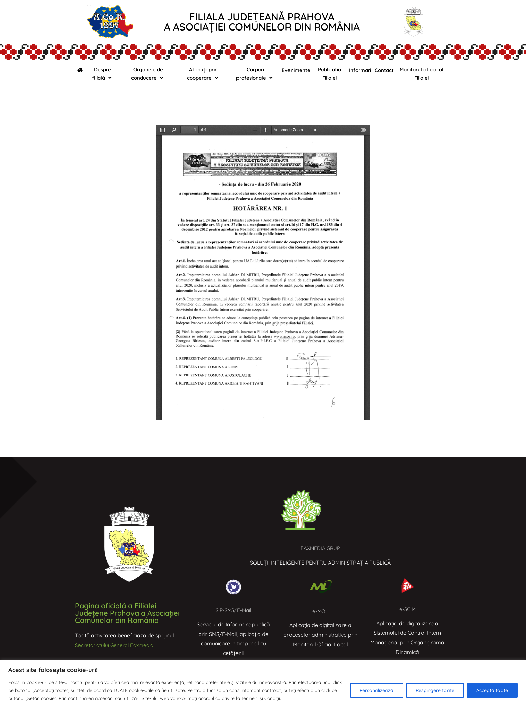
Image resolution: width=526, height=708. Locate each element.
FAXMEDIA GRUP (320, 548)
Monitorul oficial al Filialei (421, 73)
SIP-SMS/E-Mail (233, 610)
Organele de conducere (148, 73)
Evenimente (296, 70)
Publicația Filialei (329, 73)
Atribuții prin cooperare (203, 73)
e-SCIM (407, 609)
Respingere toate (435, 690)
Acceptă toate (492, 690)
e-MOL (320, 611)
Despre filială (102, 73)
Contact (384, 70)
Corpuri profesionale (255, 73)
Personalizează (376, 690)
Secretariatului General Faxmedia (116, 645)
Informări (360, 70)
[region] (263, 684)
